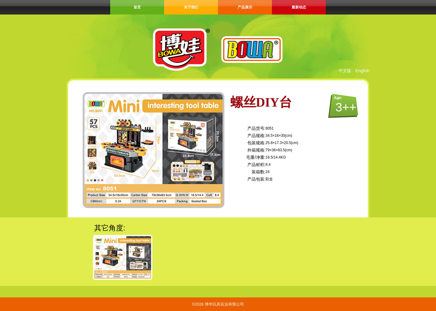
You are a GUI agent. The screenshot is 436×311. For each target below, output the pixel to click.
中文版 (345, 70)
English (362, 70)
